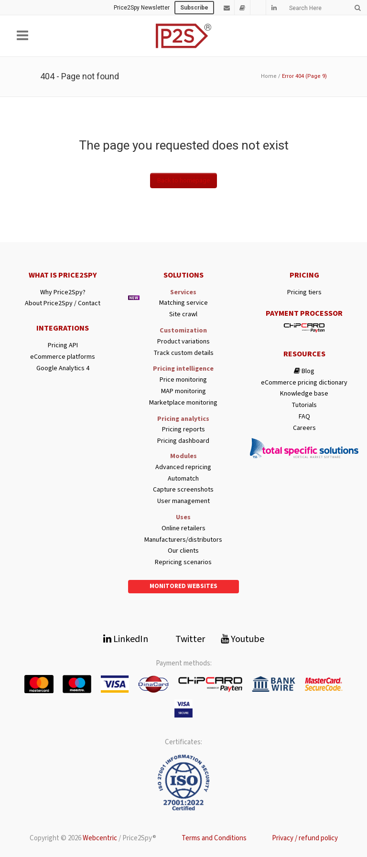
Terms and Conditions (214, 838)
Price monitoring (183, 380)
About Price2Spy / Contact (62, 304)
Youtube (242, 639)
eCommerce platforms (62, 357)
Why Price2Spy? (63, 293)
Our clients (183, 551)
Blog (304, 371)
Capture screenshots (183, 490)
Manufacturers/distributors (183, 540)
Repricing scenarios (183, 562)
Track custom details (183, 353)
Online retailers (183, 529)
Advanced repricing (183, 467)
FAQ (304, 417)
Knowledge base (304, 394)
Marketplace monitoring (183, 403)
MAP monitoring (183, 391)
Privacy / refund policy (305, 838)
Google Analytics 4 (62, 368)
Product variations (183, 342)
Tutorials (304, 405)
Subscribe (194, 7)
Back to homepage (183, 180)
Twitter (184, 639)
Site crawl (183, 315)
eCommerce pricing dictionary (304, 383)
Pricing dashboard (183, 441)
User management (183, 501)
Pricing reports (183, 430)
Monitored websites (183, 586)
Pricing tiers (304, 293)
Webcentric (100, 838)
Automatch (183, 479)
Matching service (183, 303)
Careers (304, 428)
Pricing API (63, 346)
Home (269, 76)
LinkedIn (125, 639)
